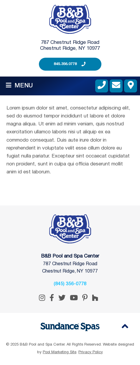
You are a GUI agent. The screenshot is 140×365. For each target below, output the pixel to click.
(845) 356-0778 (70, 284)
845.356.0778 (65, 64)
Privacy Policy (90, 352)
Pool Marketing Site (59, 352)
